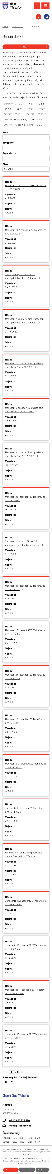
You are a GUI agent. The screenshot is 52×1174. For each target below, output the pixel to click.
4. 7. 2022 (10, 198)
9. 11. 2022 (10, 376)
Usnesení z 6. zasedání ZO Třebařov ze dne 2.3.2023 (25, 587)
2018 (41, 103)
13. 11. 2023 (11, 776)
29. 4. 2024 (11, 1002)
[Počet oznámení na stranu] (8, 1081)
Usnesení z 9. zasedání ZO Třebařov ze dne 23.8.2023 (25, 721)
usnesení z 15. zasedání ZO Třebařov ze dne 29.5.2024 (25, 1036)
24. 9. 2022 (11, 287)
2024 (20, 114)
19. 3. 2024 (10, 957)
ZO (40, 124)
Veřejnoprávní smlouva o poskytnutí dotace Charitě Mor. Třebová (23, 854)
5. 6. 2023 (10, 687)
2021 (30, 109)
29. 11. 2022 (11, 420)
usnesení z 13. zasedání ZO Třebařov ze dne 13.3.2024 (25, 947)
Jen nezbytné (27, 1170)
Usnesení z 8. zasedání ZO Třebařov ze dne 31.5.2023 (25, 676)
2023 (9, 114)
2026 (43, 114)
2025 (32, 114)
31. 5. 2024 (10, 1046)
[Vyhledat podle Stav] (26, 169)
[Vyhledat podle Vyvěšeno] (26, 148)
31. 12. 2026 (11, 874)
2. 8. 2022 (10, 242)
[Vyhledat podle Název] (26, 137)
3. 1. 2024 (10, 913)
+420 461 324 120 (38, 17)
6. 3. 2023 (10, 598)
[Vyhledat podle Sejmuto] (26, 158)
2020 (19, 109)
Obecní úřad (17, 26)
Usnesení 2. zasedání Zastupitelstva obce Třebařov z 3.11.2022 (24, 365)
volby (9, 124)
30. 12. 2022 (11, 464)
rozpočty (37, 119)
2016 (20, 103)
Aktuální (9, 212)
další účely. (27, 1154)
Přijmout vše (11, 1170)
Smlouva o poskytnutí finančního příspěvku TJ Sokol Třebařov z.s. (25, 543)
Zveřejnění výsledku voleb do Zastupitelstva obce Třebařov (23, 276)
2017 (30, 103)
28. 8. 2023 (11, 731)
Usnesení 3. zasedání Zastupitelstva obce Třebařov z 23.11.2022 (24, 409)
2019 (8, 109)
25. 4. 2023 (11, 642)
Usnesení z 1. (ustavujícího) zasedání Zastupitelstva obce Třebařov (24, 320)
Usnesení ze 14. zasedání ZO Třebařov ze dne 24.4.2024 (24, 991)
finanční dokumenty (16, 119)
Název (6, 132)
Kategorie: (7, 103)
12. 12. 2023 (11, 865)
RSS (35, 46)
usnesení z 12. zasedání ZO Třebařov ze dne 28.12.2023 (25, 902)
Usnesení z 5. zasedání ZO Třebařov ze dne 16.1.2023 (25, 498)
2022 (42, 109)
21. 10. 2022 (11, 331)
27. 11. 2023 (11, 820)
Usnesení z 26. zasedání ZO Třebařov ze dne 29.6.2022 (25, 187)
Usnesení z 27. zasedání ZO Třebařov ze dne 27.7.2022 (25, 231)
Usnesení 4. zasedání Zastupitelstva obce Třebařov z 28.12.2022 (24, 454)
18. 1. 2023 (10, 509)
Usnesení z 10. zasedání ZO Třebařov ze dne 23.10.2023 (25, 765)
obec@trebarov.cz (47, 17)
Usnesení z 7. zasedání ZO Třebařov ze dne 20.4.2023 (25, 632)
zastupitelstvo (25, 124)
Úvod (5, 26)
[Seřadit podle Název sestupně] (11, 132)
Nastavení (42, 1170)
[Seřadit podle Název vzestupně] (11, 131)
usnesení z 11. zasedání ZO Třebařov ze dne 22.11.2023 (25, 810)
